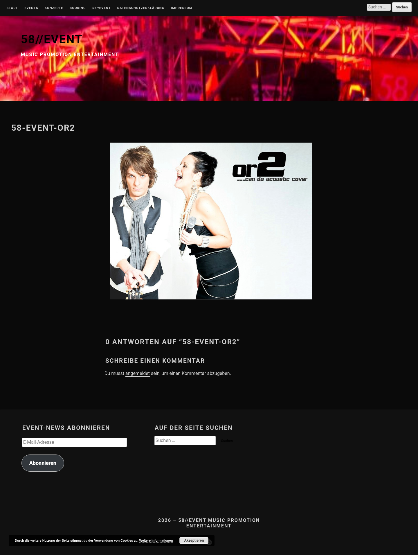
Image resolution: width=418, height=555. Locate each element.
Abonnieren (42, 463)
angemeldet (137, 373)
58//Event (101, 8)
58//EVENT (51, 39)
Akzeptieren (194, 540)
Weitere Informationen (156, 540)
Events (31, 8)
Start (12, 8)
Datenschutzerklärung (141, 8)
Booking (78, 8)
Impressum (181, 8)
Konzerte (54, 8)
